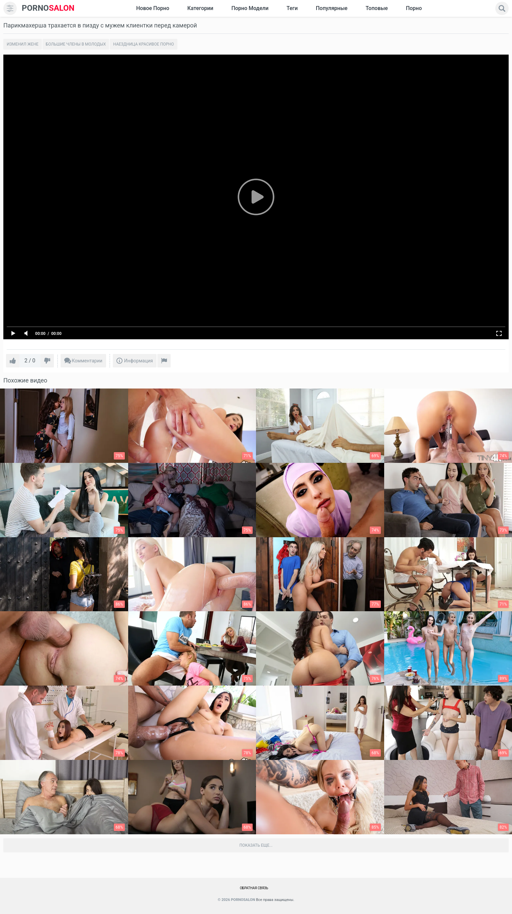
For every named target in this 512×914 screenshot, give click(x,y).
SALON (48, 8)
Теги (291, 8)
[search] (502, 8)
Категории (200, 8)
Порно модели (249, 8)
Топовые (376, 8)
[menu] (10, 8)
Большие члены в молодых (76, 44)
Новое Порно (152, 8)
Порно (414, 8)
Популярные (332, 8)
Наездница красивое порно (143, 44)
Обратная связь (254, 888)
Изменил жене (22, 44)
